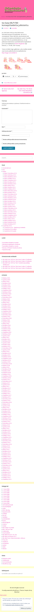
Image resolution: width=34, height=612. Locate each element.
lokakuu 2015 (6, 425)
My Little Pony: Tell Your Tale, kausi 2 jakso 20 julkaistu (17, 268)
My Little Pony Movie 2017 (9, 536)
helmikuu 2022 (7, 334)
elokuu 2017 (6, 386)
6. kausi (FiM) (6, 498)
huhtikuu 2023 (6, 309)
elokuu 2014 (6, 449)
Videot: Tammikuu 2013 (10, 173)
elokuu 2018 (6, 367)
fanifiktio (5, 517)
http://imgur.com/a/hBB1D (9, 53)
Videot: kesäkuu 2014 (10, 201)
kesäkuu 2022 (6, 327)
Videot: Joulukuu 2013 (10, 192)
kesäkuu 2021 (6, 339)
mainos (5, 524)
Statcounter (3, 595)
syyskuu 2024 (6, 279)
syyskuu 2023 (6, 300)
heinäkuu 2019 (7, 353)
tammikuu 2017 (7, 399)
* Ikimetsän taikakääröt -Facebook (11, 244)
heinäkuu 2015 (7, 430)
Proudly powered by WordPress (10, 590)
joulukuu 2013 (6, 463)
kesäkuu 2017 (6, 390)
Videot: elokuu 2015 (9, 218)
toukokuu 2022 (7, 328)
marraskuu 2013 (7, 465)
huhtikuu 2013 (6, 477)
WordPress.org (7, 564)
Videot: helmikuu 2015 (10, 213)
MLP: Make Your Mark (8, 527)
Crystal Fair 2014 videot (10, 229)
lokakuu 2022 (6, 320)
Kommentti (5, 108)
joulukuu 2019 (6, 346)
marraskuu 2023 (7, 297)
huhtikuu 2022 (6, 330)
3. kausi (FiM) (6, 492)
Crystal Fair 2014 (7, 226)
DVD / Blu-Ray (6, 510)
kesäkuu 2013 (6, 474)
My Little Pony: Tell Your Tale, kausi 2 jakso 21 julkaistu (17, 266)
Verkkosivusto (5, 135)
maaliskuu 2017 (7, 395)
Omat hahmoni (7, 168)
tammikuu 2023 (7, 315)
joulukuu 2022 (6, 316)
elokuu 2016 (6, 407)
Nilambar (16, 592)
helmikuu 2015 (7, 439)
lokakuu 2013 (6, 467)
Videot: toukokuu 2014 (10, 199)
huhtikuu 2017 (6, 393)
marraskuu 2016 (7, 402)
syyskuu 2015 (6, 427)
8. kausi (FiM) (6, 501)
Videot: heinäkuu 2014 (10, 203)
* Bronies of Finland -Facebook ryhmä (12, 248)
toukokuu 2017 (7, 392)
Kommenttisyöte (7, 562)
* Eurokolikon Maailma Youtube (10, 242)
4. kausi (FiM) (6, 494)
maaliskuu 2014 (7, 458)
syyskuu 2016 (6, 406)
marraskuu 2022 (7, 318)
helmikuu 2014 (7, 460)
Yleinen (5, 548)
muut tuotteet (6, 533)
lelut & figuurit (6, 522)
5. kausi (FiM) (6, 496)
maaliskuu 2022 (7, 332)
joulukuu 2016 (6, 400)
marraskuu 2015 (7, 423)
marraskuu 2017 (7, 381)
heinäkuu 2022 (7, 325)
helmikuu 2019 (7, 360)
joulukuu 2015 (6, 421)
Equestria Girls (6, 512)
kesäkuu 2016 (6, 411)
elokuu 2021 (6, 337)
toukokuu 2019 (7, 356)
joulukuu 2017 (6, 379)
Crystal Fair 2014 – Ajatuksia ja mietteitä (14, 227)
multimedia (6, 531)
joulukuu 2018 (6, 362)
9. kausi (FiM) (6, 503)
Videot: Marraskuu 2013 (10, 190)
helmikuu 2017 (7, 397)
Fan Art (4, 515)
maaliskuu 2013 (7, 479)
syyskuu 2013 (6, 469)
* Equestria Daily (6, 249)
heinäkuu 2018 (7, 369)
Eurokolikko (14, 28)
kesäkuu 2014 (6, 453)
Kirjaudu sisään (7, 558)
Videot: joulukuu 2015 (10, 220)
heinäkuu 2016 (7, 409)
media (4, 526)
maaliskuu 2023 (7, 311)
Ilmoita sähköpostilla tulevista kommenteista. (15, 139)
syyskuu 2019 (6, 350)
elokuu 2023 (6, 302)
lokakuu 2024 (6, 278)
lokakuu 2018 (6, 365)
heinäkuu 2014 (7, 451)
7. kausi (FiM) (6, 499)
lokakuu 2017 (6, 383)
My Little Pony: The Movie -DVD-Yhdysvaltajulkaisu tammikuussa (24, 90)
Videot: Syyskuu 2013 (9, 187)
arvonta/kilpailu (7, 506)
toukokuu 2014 (7, 455)
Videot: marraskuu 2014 (10, 208)
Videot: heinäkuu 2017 (10, 224)
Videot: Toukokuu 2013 (10, 180)
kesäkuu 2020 (6, 344)
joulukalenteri (6, 519)
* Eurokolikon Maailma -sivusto (10, 246)
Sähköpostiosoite (7, 131)
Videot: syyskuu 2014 (9, 206)
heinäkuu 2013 (7, 472)
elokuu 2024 (6, 281)
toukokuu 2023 (7, 308)
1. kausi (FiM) (6, 82)
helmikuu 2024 (7, 292)
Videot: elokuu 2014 (9, 205)
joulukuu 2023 (6, 295)
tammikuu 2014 (7, 462)
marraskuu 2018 (7, 364)
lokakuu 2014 (6, 446)
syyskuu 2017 (6, 384)
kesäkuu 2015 (6, 432)
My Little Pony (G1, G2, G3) (10, 534)
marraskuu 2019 (7, 348)
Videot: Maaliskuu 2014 (10, 197)
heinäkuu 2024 (7, 283)
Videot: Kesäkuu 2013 (10, 182)
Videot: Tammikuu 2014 (10, 194)
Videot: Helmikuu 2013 (10, 175)
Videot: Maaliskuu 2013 (10, 177)
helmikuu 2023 (7, 313)
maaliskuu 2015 (7, 437)
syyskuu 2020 (6, 343)
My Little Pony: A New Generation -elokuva (14, 538)
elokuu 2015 (6, 428)
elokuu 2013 (6, 470)
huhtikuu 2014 (6, 456)
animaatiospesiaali (8, 505)
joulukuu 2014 (6, 442)
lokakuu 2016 (6, 404)
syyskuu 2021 (6, 336)
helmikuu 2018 (7, 378)
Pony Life (5, 540)
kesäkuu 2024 (6, 285)
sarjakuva (5, 541)
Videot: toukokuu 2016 (10, 222)
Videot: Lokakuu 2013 (10, 189)
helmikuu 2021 (7, 341)
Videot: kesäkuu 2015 (10, 217)
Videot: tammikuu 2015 (10, 212)
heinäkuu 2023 (7, 304)
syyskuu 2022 (6, 322)
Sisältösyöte (6, 560)
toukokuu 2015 (7, 434)
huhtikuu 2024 (6, 288)
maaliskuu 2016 (7, 416)
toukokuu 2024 (7, 287)
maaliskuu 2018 (7, 376)
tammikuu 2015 (7, 441)
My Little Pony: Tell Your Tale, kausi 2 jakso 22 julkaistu (17, 261)
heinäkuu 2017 (7, 388)
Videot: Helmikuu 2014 (10, 196)
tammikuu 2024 (7, 294)
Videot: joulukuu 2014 (10, 210)
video (4, 547)
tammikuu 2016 (7, 420)
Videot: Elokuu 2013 (9, 185)
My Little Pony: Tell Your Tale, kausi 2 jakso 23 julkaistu (17, 259)
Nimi (3, 127)
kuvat (11, 82)
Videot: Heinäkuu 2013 (10, 184)
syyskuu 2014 (6, 448)
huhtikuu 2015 (6, 435)
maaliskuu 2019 (7, 358)
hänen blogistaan (20, 43)
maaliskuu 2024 (7, 290)
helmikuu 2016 (7, 418)
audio (4, 508)
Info (4, 169)
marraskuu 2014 (7, 444)
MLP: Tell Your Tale (7, 529)
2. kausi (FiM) (6, 491)
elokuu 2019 (6, 351)
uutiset (14, 82)
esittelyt (5, 513)
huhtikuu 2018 (6, 374)
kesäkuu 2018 (6, 371)
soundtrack (6, 543)
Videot (4, 171)
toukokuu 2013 (7, 476)
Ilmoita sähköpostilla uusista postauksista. (14, 143)
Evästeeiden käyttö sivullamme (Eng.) (14, 605)
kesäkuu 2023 (6, 306)
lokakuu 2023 (6, 299)
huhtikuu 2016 (6, 414)
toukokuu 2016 (7, 413)
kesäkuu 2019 (6, 355)
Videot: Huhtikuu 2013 (10, 178)
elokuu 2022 (6, 323)
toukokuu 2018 (7, 372)
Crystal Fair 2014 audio (10, 231)
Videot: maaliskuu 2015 (10, 215)
